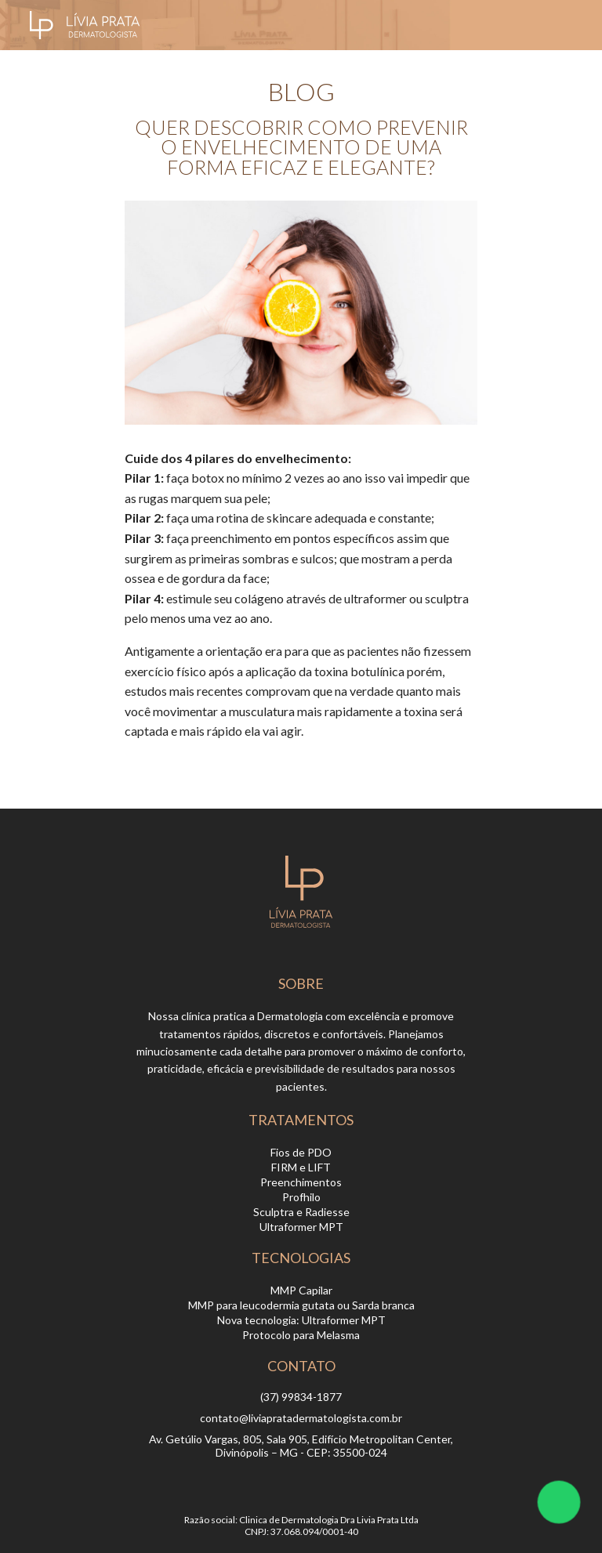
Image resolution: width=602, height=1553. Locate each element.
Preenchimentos (301, 1182)
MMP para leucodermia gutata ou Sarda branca (301, 1305)
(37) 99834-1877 (301, 1396)
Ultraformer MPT (301, 1226)
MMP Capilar (301, 1290)
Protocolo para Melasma (301, 1334)
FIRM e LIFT (301, 1167)
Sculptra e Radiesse (301, 1211)
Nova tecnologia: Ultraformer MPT (301, 1320)
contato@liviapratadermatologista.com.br (301, 1417)
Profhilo (301, 1197)
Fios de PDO (301, 1152)
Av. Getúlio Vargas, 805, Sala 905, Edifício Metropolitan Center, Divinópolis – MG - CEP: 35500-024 (301, 1445)
